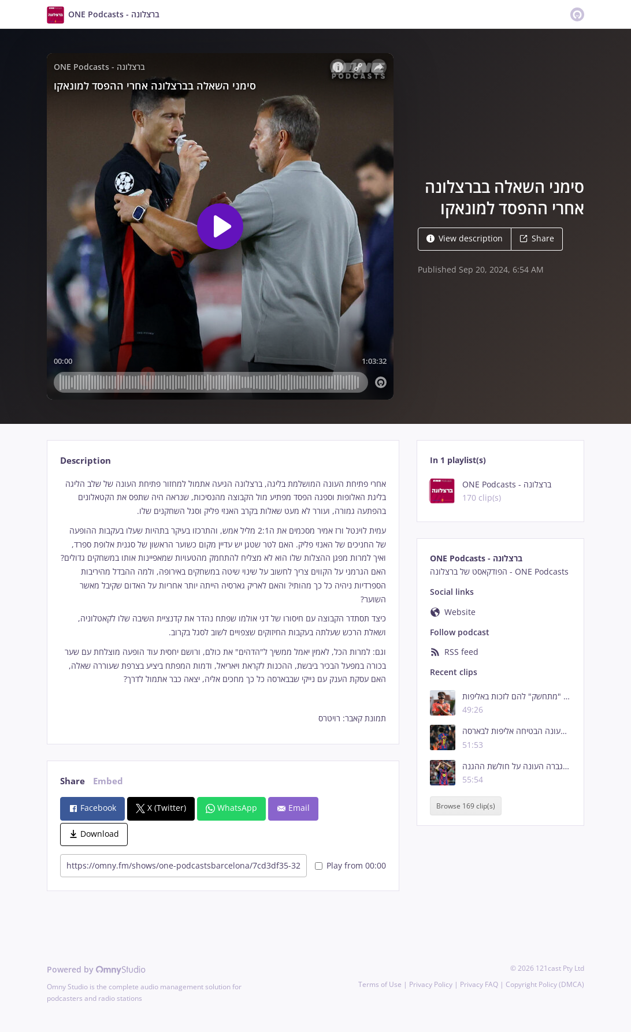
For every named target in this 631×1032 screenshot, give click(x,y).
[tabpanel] (222, 601)
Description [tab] (85, 460)
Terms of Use (380, 984)
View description (464, 238)
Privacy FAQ (479, 984)
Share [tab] (72, 781)
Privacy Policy (430, 984)
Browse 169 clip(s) (465, 806)
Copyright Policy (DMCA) (545, 984)
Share (536, 238)
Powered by (96, 969)
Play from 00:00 (350, 865)
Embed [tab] (108, 781)
